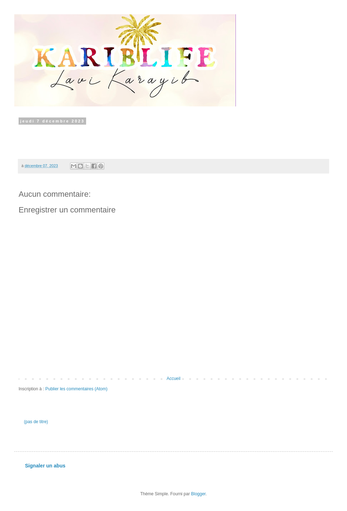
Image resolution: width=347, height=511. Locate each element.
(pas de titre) (36, 421)
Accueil (173, 378)
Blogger (198, 493)
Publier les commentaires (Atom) (76, 388)
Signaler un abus (45, 466)
